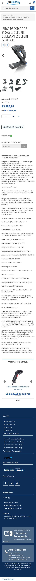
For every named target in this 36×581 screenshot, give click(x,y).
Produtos (11, 15)
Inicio (4, 15)
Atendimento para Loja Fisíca (13, 439)
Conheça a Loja (9, 421)
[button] (4, 381)
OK (24, 146)
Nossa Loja (7, 427)
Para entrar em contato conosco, (22, 539)
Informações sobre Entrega (13, 445)
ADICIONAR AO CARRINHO (13, 127)
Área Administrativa (7, 579)
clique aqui (6, 541)
